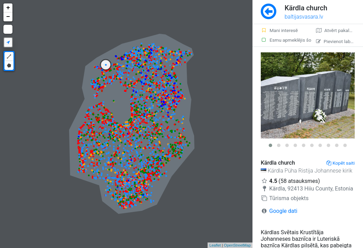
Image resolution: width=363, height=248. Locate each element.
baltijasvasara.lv (304, 16)
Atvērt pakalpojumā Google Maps (339, 30)
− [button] (8, 17)
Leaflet (215, 245)
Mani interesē (279, 30)
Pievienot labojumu (339, 41)
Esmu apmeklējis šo (284, 40)
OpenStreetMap (237, 245)
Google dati (283, 211)
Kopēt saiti (340, 163)
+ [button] (8, 8)
